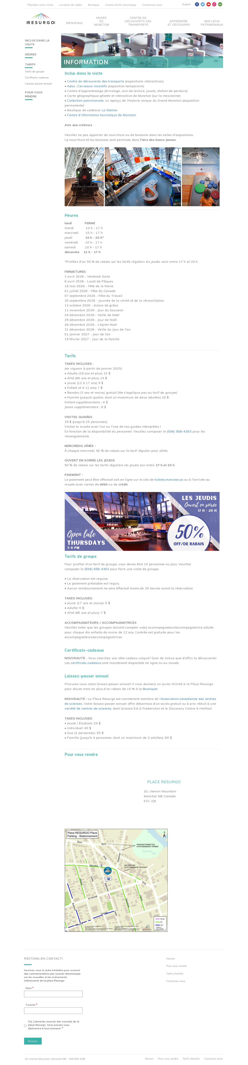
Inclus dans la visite (37, 42)
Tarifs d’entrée (174, 973)
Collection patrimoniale (85, 100)
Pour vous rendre (34, 94)
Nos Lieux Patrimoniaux (212, 22)
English (186, 4)
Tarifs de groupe (34, 71)
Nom (29, 988)
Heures (31, 54)
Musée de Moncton (101, 21)
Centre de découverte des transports (95, 81)
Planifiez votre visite (40, 4)
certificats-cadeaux (86, 663)
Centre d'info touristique (120, 4)
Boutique (93, 4)
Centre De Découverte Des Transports (138, 21)
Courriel (30, 1004)
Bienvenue (74, 23)
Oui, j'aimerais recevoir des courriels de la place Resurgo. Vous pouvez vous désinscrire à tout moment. (53, 1025)
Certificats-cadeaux (37, 77)
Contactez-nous (152, 4)
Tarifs (30, 64)
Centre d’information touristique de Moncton (101, 115)
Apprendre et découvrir (179, 22)
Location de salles (70, 4)
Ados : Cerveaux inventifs (87, 86)
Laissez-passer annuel (38, 83)
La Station (109, 110)
